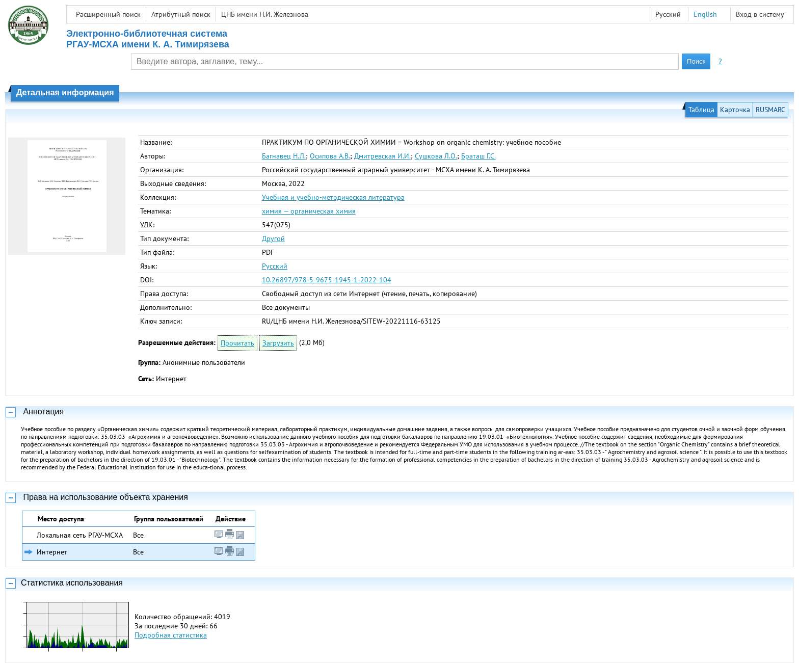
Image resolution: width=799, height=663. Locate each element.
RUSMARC (770, 109)
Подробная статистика (171, 635)
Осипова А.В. (330, 156)
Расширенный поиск (108, 14)
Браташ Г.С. (478, 156)
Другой (273, 238)
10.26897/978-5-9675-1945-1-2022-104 (326, 279)
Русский (274, 266)
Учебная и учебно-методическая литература (333, 197)
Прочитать (237, 343)
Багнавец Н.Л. (284, 156)
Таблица (701, 109)
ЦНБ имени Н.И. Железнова (264, 14)
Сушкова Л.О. (436, 156)
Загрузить (278, 343)
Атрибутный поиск (180, 14)
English (705, 14)
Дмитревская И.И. (382, 156)
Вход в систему (760, 14)
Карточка (735, 109)
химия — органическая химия (309, 211)
